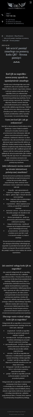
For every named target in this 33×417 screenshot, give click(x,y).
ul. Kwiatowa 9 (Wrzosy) (13, 21)
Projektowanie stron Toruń (16, 414)
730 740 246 (11, 16)
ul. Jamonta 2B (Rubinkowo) (15, 23)
